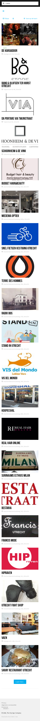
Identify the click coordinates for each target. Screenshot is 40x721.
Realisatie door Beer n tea (10, 717)
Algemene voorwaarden (9, 705)
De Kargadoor (9, 50)
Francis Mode (9, 540)
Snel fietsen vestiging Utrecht (19, 248)
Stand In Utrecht (11, 345)
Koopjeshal (8, 410)
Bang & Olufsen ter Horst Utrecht (16, 84)
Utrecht (6, 709)
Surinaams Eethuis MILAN (16, 475)
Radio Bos (7, 313)
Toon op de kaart (30, 18)
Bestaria (7, 508)
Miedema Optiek (10, 215)
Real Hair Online (11, 443)
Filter (6, 18)
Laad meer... (20, 682)
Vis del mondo (9, 378)
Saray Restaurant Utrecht (17, 670)
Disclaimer (5, 707)
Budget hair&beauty (13, 183)
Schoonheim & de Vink (14, 151)
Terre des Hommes (12, 280)
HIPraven (7, 572)
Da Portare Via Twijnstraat (17, 118)
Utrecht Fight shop (12, 605)
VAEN (4, 637)
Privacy (4, 703)
